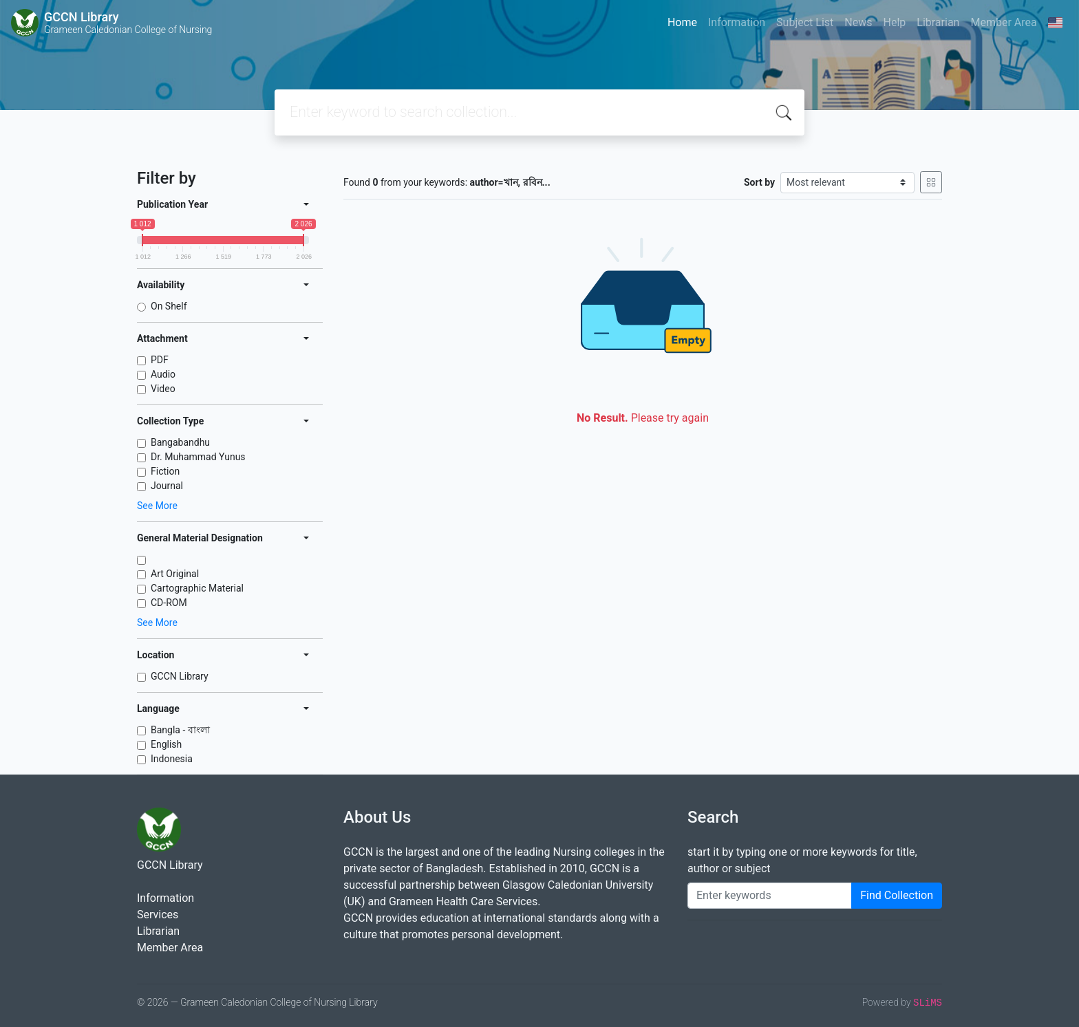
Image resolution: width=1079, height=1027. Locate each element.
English (166, 744)
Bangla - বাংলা (180, 729)
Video (163, 388)
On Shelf (169, 306)
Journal (167, 485)
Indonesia (172, 758)
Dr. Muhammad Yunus (198, 456)
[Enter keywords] (769, 896)
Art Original (175, 573)
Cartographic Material (197, 588)
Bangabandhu (180, 442)
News (858, 22)
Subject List (804, 22)
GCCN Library (180, 676)
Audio (163, 374)
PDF (160, 359)
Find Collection (896, 895)
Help (894, 22)
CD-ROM (169, 602)
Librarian (938, 22)
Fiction (165, 471)
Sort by (759, 182)
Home (682, 22)
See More (157, 505)
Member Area (1003, 22)
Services (157, 914)
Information (736, 22)
